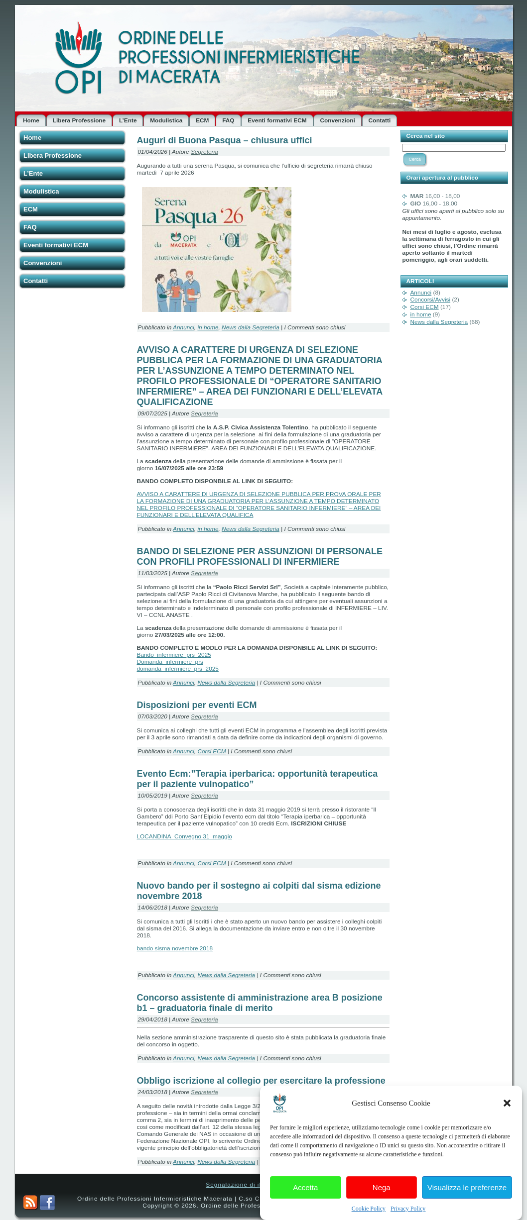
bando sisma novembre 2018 (175, 948)
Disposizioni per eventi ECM (197, 705)
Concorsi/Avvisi (430, 299)
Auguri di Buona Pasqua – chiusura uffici (224, 140)
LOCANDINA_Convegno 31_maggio (184, 836)
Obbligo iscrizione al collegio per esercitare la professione (261, 1081)
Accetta (305, 1199)
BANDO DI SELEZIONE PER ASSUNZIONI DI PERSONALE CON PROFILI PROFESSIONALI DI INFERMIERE (260, 556)
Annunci (183, 327)
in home (207, 327)
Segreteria (204, 151)
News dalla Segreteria (250, 327)
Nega (382, 1199)
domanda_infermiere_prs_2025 (178, 668)
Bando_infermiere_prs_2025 (174, 654)
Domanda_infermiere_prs (170, 661)
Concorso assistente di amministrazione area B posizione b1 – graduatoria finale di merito (260, 1003)
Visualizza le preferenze (467, 1199)
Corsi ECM (211, 751)
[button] (507, 1115)
